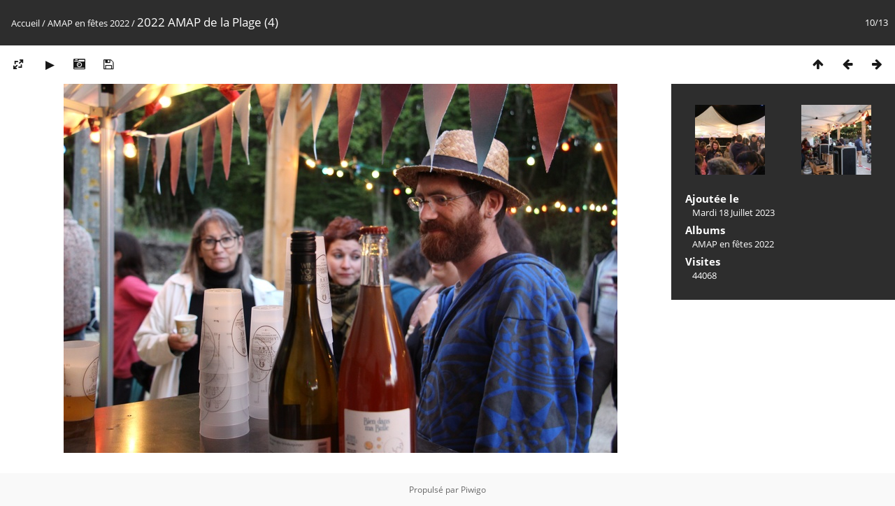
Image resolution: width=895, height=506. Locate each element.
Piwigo (473, 490)
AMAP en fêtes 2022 (88, 23)
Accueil (25, 23)
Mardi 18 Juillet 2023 (733, 212)
